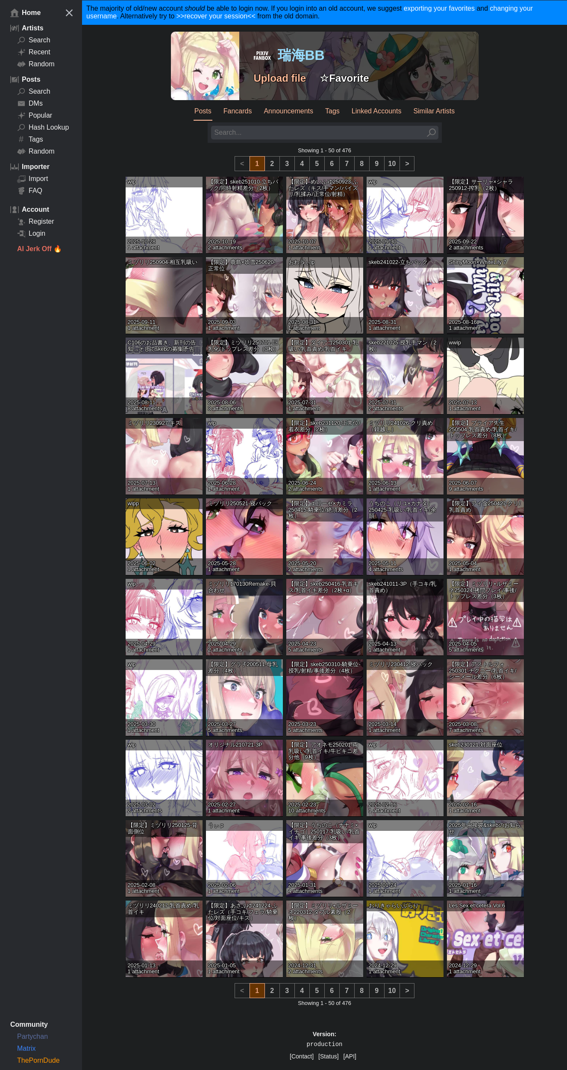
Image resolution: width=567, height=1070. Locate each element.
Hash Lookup (43, 127)
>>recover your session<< (216, 16)
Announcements (288, 111)
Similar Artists (434, 111)
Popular (34, 115)
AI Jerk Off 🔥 (39, 248)
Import (32, 179)
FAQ (29, 191)
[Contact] (302, 1056)
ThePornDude (38, 1060)
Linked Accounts (377, 111)
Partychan (32, 1036)
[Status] (328, 1056)
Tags (30, 139)
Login (31, 233)
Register (35, 221)
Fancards (237, 111)
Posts (203, 111)
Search (33, 40)
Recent (33, 52)
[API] (350, 1056)
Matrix (26, 1048)
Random (35, 64)
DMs (30, 103)
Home (25, 13)
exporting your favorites (439, 8)
